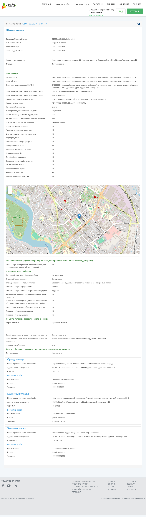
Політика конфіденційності (134, 501)
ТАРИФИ (111, 4)
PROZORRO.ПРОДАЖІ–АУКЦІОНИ (85, 489)
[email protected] (58, 386)
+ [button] (10, 191)
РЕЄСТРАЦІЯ (135, 11)
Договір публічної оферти (111, 501)
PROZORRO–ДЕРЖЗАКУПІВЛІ (83, 484)
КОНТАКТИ (112, 486)
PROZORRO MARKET (80, 486)
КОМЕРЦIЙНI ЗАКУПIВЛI (81, 492)
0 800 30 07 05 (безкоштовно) (101, 10)
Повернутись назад (15, 32)
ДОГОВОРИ (98, 4)
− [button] (10, 195)
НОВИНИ (111, 484)
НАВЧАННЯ (124, 4)
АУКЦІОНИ (47, 4)
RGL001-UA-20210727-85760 (34, 26)
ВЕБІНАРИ (131, 486)
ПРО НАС (137, 4)
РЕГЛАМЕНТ (112, 492)
